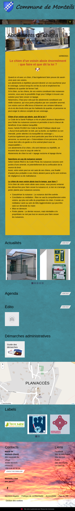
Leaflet (73, 403)
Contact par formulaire (14, 471)
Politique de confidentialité (32, 496)
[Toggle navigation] (70, 22)
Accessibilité (51, 496)
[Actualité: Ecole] (21, 264)
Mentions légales (12, 496)
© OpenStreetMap (6, 403)
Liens (59, 447)
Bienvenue (20, 41)
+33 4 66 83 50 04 (12, 468)
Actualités (31, 41)
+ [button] (2, 364)
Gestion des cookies (14, 501)
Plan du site (63, 496)
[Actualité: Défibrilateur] (55, 264)
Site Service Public (60, 458)
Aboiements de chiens (48, 41)
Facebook (59, 451)
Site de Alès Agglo (62, 454)
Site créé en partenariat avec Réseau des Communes (37, 509)
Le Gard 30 (59, 466)
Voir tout (65, 243)
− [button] (2, 367)
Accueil (10, 41)
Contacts (11, 447)
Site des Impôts (61, 463)
